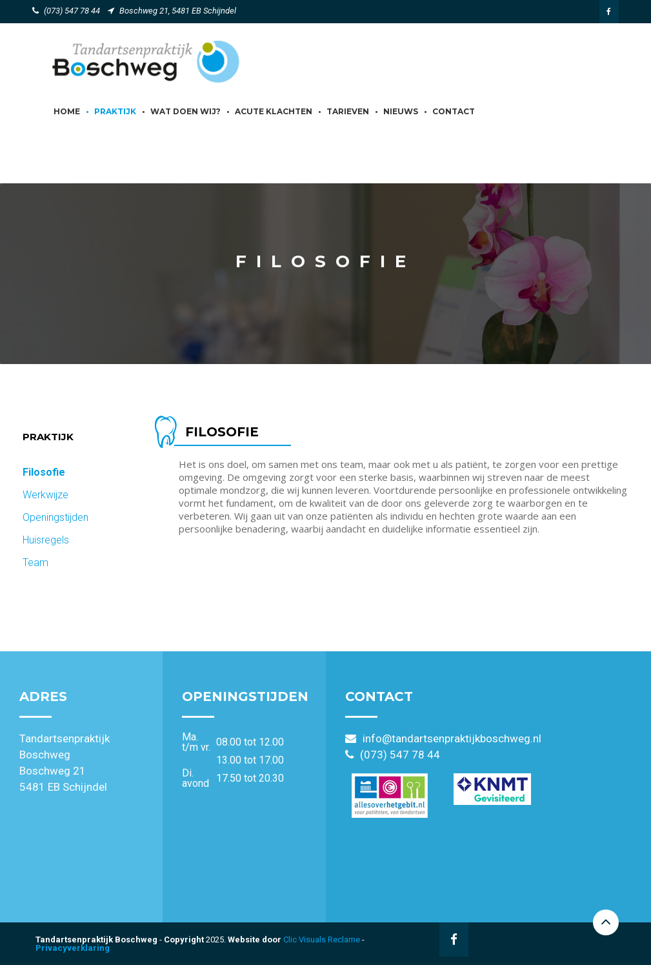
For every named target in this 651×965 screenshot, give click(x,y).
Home (67, 111)
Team (35, 562)
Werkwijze (45, 495)
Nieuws (400, 111)
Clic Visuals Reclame (321, 939)
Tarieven (347, 111)
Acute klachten (273, 111)
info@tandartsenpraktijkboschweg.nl (452, 738)
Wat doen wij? (185, 111)
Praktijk (115, 111)
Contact (453, 111)
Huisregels (46, 540)
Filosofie (44, 472)
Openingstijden (55, 517)
